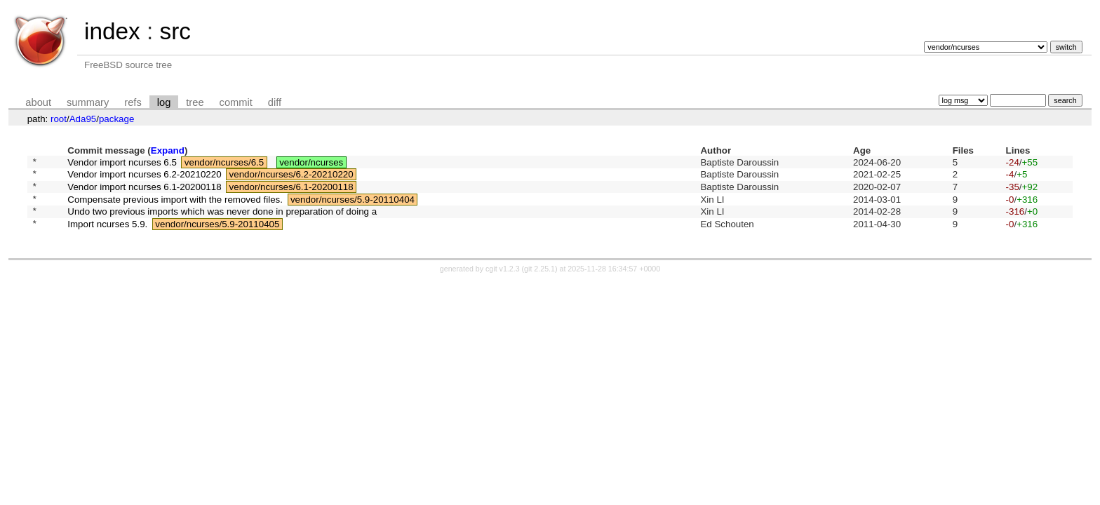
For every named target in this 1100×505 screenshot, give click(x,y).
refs (132, 102)
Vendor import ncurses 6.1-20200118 (144, 192)
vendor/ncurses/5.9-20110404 (352, 206)
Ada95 (83, 119)
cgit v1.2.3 (502, 281)
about (38, 102)
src (174, 31)
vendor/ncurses (311, 163)
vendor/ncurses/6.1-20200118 (291, 192)
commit (236, 102)
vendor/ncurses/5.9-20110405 (217, 235)
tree (194, 102)
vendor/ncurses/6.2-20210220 (291, 178)
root (59, 119)
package (116, 119)
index (112, 31)
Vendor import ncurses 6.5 (122, 163)
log (164, 102)
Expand (168, 150)
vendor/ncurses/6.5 (224, 163)
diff (274, 102)
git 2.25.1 (539, 281)
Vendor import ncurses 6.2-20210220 (144, 178)
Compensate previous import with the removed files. (175, 206)
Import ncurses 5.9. (107, 235)
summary (88, 102)
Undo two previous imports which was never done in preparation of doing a (222, 221)
